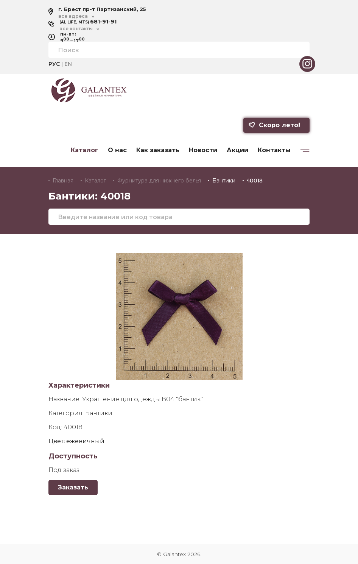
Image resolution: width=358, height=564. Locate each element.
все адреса (73, 16)
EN (68, 64)
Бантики (223, 180)
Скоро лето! (274, 125)
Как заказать (157, 150)
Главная (63, 180)
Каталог (84, 150)
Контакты (274, 150)
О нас (117, 150)
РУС (54, 64)
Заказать (73, 487)
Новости (203, 150)
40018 (255, 180)
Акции (237, 150)
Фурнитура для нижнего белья (159, 180)
